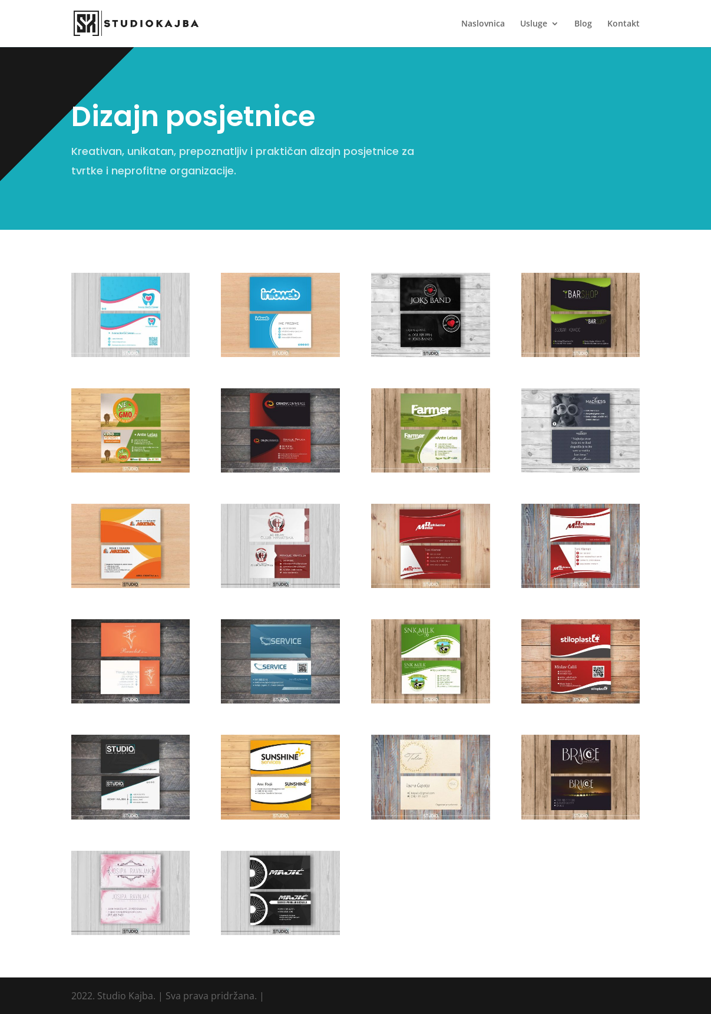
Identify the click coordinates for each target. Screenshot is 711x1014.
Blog (583, 24)
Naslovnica (483, 24)
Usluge (533, 24)
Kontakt (623, 24)
